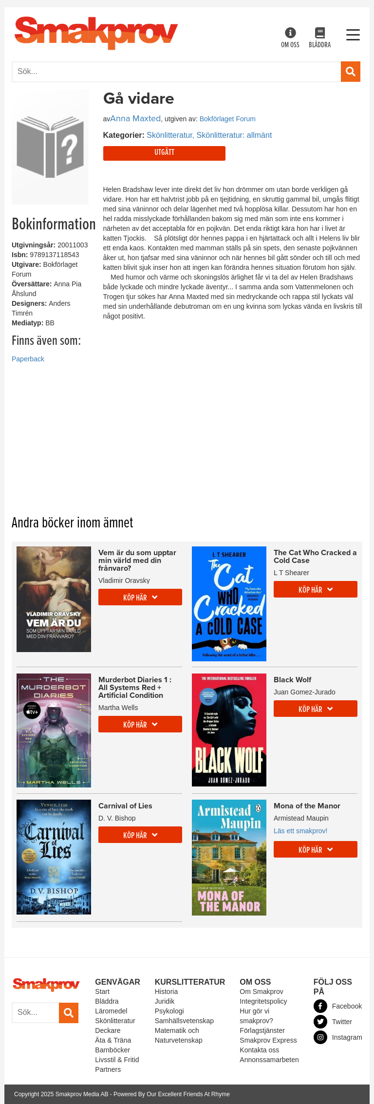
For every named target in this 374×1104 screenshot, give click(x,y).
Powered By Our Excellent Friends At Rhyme (171, 1094)
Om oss (290, 38)
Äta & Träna (113, 1040)
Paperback (28, 359)
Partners (108, 1069)
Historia (166, 991)
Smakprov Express (268, 1040)
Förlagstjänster (262, 1030)
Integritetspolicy (263, 1001)
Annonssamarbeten (269, 1060)
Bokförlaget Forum (228, 119)
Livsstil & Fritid (117, 1060)
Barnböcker (112, 1050)
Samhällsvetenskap (184, 1021)
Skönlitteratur (115, 1021)
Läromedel (111, 1011)
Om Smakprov (261, 991)
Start (102, 991)
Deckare (107, 1030)
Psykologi (169, 1011)
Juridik (164, 1001)
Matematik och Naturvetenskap (179, 1035)
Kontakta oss (259, 1050)
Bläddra (320, 38)
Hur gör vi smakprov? (256, 1016)
